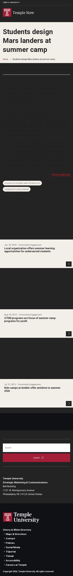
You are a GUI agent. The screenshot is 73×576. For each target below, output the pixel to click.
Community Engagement (16, 189)
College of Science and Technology (22, 183)
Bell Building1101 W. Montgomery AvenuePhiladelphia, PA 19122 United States (22, 490)
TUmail (9, 556)
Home (5, 59)
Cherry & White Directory (17, 529)
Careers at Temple (16, 564)
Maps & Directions (16, 534)
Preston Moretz (61, 174)
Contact (10, 538)
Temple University (11, 2)
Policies (10, 542)
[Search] (36, 447)
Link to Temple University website (21, 517)
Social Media (13, 547)
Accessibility (13, 560)
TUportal (11, 551)
